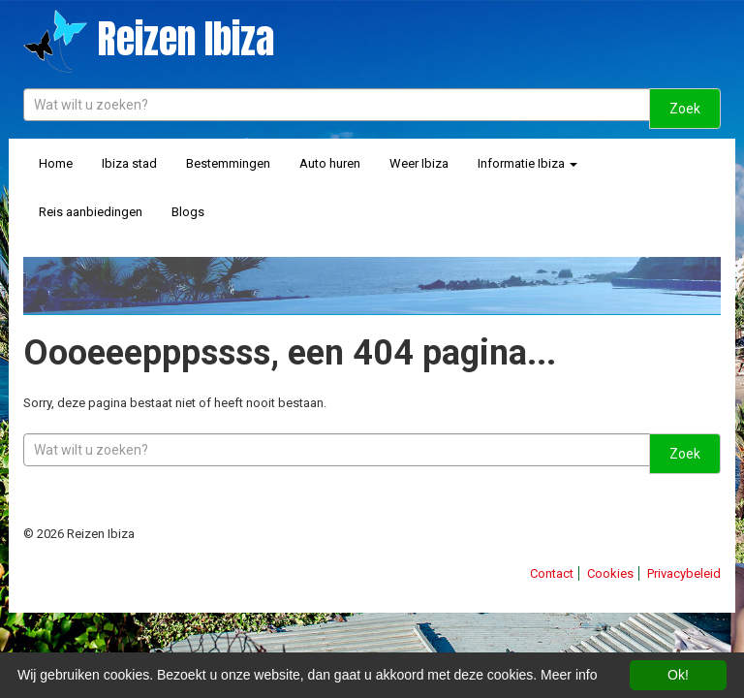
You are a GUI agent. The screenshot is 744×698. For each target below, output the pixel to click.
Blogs (187, 212)
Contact (552, 573)
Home (56, 163)
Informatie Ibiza (527, 163)
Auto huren (329, 163)
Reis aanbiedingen (90, 212)
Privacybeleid (684, 573)
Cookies (610, 573)
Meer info (569, 674)
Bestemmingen (228, 163)
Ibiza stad (129, 163)
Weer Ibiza (419, 163)
